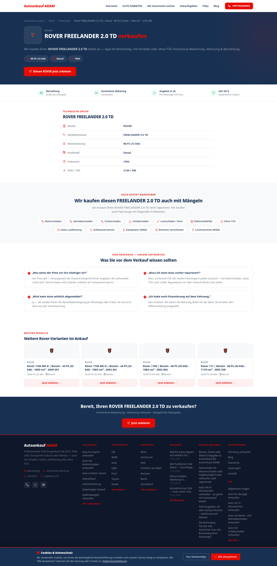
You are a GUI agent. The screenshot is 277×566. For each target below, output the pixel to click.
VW (113, 452)
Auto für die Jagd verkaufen (237, 495)
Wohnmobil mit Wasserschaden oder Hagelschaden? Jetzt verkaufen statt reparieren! (211, 474)
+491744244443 (239, 6)
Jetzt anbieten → (51, 382)
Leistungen (234, 468)
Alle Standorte (150, 489)
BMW (114, 457)
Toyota (115, 478)
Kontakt (232, 473)
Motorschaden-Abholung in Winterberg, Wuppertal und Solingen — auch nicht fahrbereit (179, 477)
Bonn (144, 452)
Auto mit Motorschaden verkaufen (90, 464)
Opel (114, 468)
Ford (114, 473)
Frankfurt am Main (151, 468)
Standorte (233, 462)
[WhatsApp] (35, 485)
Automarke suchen (34, 20)
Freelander (64, 20)
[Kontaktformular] (43, 485)
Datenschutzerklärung (115, 561)
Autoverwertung (91, 484)
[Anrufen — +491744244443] (27, 485)
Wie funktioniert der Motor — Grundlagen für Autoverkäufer (182, 465)
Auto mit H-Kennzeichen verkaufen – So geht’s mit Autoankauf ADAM (211, 494)
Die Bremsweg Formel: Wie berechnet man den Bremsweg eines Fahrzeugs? (210, 529)
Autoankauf (39, 6)
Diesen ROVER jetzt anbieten (50, 71)
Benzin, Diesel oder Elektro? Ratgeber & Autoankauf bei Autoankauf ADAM (210, 457)
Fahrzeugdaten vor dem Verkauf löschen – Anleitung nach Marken (211, 512)
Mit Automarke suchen (161, 6)
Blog (216, 6)
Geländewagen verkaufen (90, 496)
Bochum (145, 473)
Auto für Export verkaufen (91, 453)
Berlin (144, 478)
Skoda (114, 484)
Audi (114, 462)
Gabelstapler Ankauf (93, 489)
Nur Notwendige (196, 556)
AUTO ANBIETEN (132, 6)
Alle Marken (119, 489)
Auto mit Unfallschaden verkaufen (236, 531)
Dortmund (146, 457)
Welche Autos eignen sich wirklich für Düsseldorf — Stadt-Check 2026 (182, 453)
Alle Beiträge (178, 500)
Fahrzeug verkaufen (239, 452)
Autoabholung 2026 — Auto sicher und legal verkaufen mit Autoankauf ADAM (181, 490)
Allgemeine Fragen (238, 488)
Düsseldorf (147, 484)
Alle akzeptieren (225, 557)
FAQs (205, 6)
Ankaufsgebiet (188, 6)
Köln (143, 462)
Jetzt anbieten (138, 423)
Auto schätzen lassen (94, 473)
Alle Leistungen (92, 503)
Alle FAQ (234, 540)
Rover (52, 20)
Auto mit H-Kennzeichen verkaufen (235, 506)
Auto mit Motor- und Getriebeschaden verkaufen (239, 519)
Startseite (111, 6)
